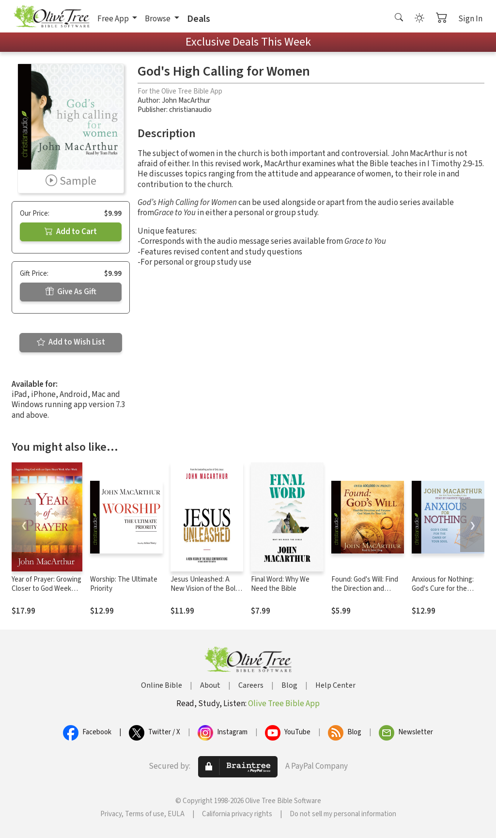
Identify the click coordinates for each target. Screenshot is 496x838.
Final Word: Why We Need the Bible (280, 584)
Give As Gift (71, 292)
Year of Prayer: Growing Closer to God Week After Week (46, 588)
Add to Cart (71, 231)
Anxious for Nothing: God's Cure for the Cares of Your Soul (443, 588)
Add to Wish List (71, 342)
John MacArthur (186, 100)
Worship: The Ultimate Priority (123, 584)
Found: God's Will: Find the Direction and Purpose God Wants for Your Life (366, 593)
